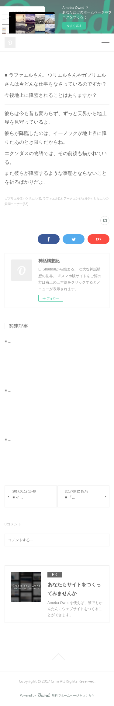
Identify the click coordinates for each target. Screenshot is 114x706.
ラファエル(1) (52, 198)
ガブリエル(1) (14, 198)
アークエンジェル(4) (78, 198)
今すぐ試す (74, 25)
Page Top (57, 656)
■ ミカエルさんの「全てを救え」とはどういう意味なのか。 (54, 439)
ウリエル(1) (33, 198)
